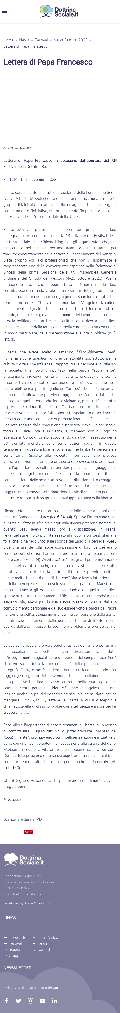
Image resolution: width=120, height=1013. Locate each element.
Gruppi (11, 955)
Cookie (7, 895)
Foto (41, 937)
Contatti (41, 949)
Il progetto (14, 937)
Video (53, 937)
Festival (12, 943)
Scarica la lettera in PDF (23, 819)
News (39, 943)
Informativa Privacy (28, 895)
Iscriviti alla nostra (30, 987)
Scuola (11, 949)
